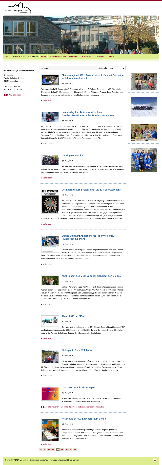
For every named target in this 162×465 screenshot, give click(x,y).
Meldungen (33, 56)
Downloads (99, 56)
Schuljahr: (103, 68)
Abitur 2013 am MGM (73, 316)
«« (41, 449)
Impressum (54, 460)
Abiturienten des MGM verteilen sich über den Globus (91, 276)
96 (62, 449)
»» (75, 449)
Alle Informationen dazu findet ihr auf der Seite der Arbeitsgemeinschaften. (74, 407)
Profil (43, 56)
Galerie (111, 56)
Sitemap (63, 460)
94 (53, 449)
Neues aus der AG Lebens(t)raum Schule (84, 418)
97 (67, 449)
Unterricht (73, 56)
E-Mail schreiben (14, 95)
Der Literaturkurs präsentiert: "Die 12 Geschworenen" (91, 189)
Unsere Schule (18, 56)
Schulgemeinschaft (57, 56)
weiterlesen (47, 100)
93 (49, 449)
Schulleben (86, 56)
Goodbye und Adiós (72, 155)
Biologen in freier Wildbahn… (78, 350)
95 (58, 449)
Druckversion (73, 460)
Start (6, 56)
